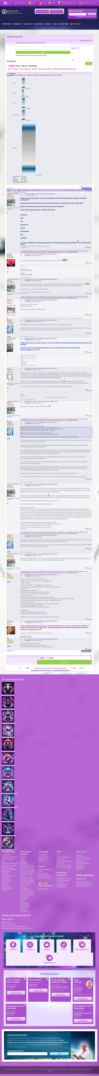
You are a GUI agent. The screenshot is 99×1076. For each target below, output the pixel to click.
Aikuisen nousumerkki (9, 863)
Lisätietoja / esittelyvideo (16, 992)
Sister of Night (11, 338)
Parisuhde (48, 24)
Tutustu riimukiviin (44, 878)
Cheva (9, 368)
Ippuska (9, 254)
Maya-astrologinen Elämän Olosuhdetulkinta (17, 928)
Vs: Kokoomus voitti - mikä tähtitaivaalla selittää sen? (40, 254)
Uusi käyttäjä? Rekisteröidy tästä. (86, 16)
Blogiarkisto (80, 865)
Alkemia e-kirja (7, 888)
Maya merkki (6, 882)
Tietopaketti (24, 903)
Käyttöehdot (64, 1069)
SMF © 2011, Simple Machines (58, 668)
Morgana (9, 621)
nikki (8, 574)
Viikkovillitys (6, 855)
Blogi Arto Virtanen (26, 892)
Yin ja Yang (60, 882)
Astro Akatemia (43, 889)
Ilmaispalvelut (17, 24)
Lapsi (55, 24)
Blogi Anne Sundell (26, 882)
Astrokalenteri (42, 11)
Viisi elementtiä (62, 884)
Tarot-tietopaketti (63, 857)
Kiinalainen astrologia (69, 3)
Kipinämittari (6, 871)
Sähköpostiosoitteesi (15, 1051)
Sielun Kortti (61, 859)
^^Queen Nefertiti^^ (13, 193)
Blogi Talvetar (24, 888)
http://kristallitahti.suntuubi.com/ (27, 336)
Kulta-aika (89, 3)
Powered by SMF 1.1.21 (41, 668)
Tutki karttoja (6, 24)
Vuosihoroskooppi (63, 880)
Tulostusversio (87, 188)
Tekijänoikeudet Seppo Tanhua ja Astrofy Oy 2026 (18, 1069)
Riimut (54, 3)
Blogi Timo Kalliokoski (27, 870)
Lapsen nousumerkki (9, 865)
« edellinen (82, 186)
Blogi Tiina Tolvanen (27, 894)
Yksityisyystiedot (88, 1069)
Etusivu (9, 3)
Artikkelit (5, 884)
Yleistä (33, 69)
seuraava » (89, 186)
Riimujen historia (44, 876)
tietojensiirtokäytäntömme (17, 1047)
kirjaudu (34, 42)
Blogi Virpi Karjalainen (27, 872)
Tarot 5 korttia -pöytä (64, 865)
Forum (22, 901)
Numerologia (22, 3)
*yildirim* (10, 320)
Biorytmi (23, 857)
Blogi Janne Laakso (26, 878)
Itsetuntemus (38, 24)
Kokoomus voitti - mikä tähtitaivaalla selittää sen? (57, 69)
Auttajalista (6, 886)
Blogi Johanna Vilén (27, 867)
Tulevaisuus (27, 24)
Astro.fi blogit (63, 24)
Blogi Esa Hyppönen (27, 880)
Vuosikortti (60, 863)
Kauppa (78, 869)
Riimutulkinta (43, 873)
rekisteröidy (41, 42)
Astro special (25, 69)
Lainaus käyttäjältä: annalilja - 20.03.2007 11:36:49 (32, 426)
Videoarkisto (80, 867)
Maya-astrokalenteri (8, 924)
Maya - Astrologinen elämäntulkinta (14, 926)
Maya (33, 3)
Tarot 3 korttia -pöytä (64, 867)
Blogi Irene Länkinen (27, 890)
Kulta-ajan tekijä (81, 857)
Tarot (44, 3)
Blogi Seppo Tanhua (27, 865)
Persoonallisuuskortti (64, 861)
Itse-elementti (61, 886)
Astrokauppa (56, 11)
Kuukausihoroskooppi (9, 857)
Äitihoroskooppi (7, 867)
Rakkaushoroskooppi (9, 869)
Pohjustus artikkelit (82, 863)
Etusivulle (5, 890)
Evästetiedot (50, 1070)
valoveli (9, 299)
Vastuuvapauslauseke (75, 1069)
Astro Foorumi (15, 36)
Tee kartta (23, 909)
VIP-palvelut (75, 24)
